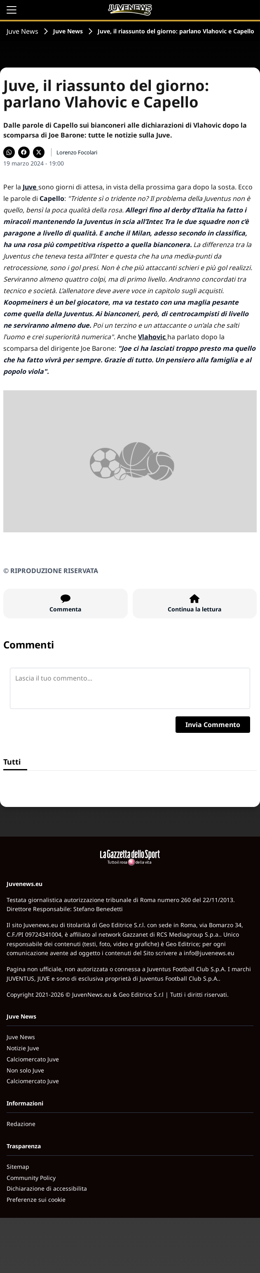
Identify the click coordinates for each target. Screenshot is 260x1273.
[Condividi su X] (39, 152)
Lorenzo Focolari (76, 152)
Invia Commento (212, 724)
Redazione (21, 1124)
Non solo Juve (25, 1070)
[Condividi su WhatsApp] (9, 152)
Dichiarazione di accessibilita (47, 1188)
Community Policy (31, 1178)
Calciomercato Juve (33, 1059)
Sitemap (18, 1166)
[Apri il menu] (11, 10)
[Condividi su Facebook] (24, 152)
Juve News (22, 31)
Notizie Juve (23, 1048)
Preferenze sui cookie (36, 1199)
